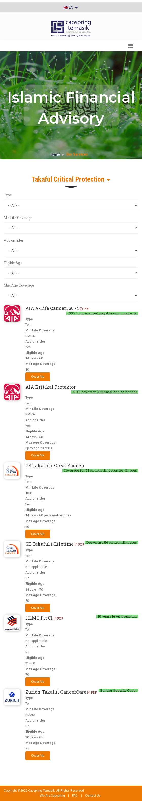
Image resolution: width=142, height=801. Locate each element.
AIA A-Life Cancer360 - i (57, 308)
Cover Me (37, 376)
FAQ (75, 795)
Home (55, 154)
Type (8, 195)
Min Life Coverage (18, 218)
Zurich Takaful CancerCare (61, 692)
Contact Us (93, 795)
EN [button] (71, 7)
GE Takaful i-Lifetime (54, 544)
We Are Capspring (52, 795)
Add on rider (13, 240)
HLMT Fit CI (44, 618)
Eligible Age (13, 263)
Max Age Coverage (19, 285)
